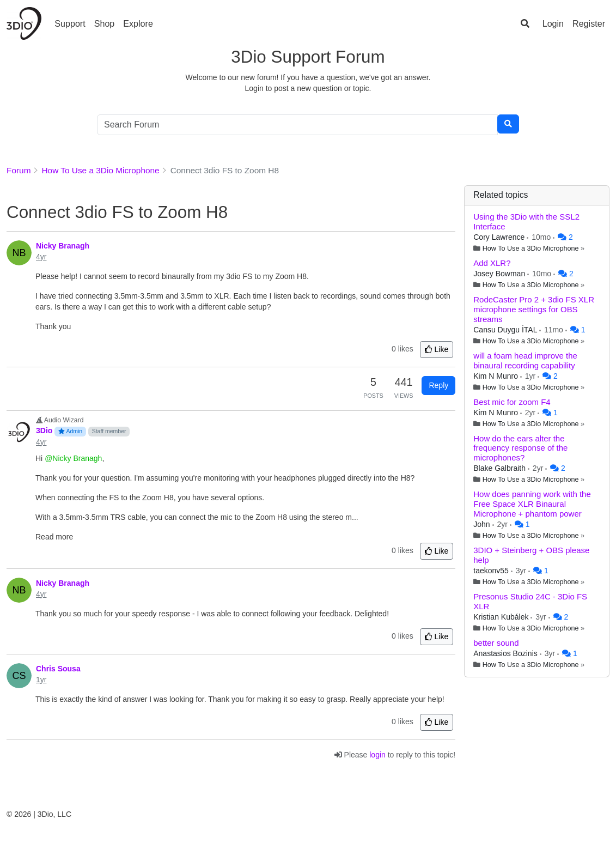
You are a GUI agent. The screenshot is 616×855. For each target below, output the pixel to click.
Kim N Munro (496, 376)
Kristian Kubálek (501, 617)
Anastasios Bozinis (506, 653)
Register (588, 23)
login (377, 754)
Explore (138, 23)
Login (553, 23)
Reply (438, 385)
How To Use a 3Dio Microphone (531, 248)
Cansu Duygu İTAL (506, 329)
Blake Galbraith (500, 468)
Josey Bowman (500, 273)
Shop (104, 23)
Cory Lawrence (500, 237)
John (482, 524)
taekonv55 (492, 570)
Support (69, 23)
